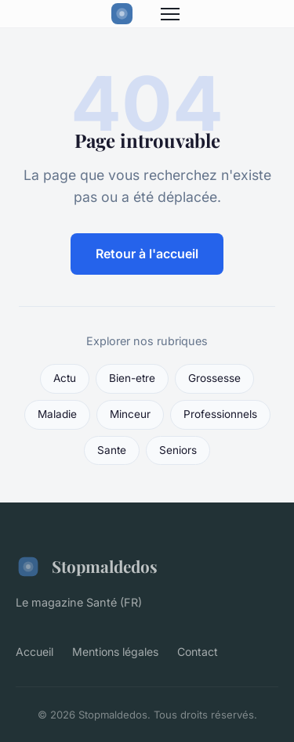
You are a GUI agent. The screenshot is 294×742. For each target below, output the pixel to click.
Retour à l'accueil (147, 253)
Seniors (178, 450)
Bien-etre (132, 378)
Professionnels (220, 414)
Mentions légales (115, 651)
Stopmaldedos (87, 566)
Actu (64, 378)
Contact (197, 651)
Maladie (57, 414)
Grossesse (214, 378)
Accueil (34, 651)
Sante (111, 450)
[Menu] (170, 14)
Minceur (130, 414)
